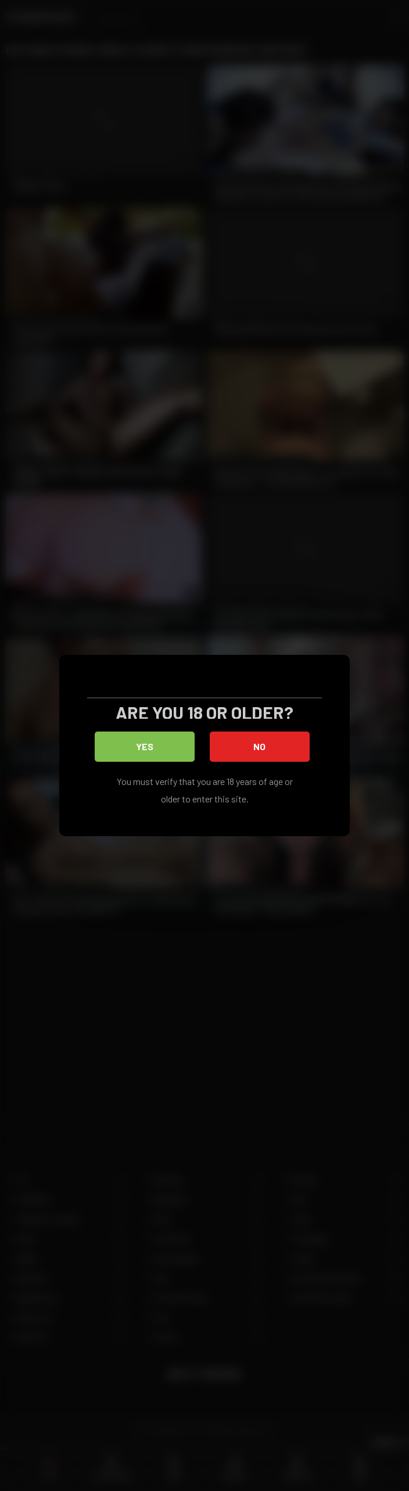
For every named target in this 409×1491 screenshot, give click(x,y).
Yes (145, 747)
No (262, 747)
